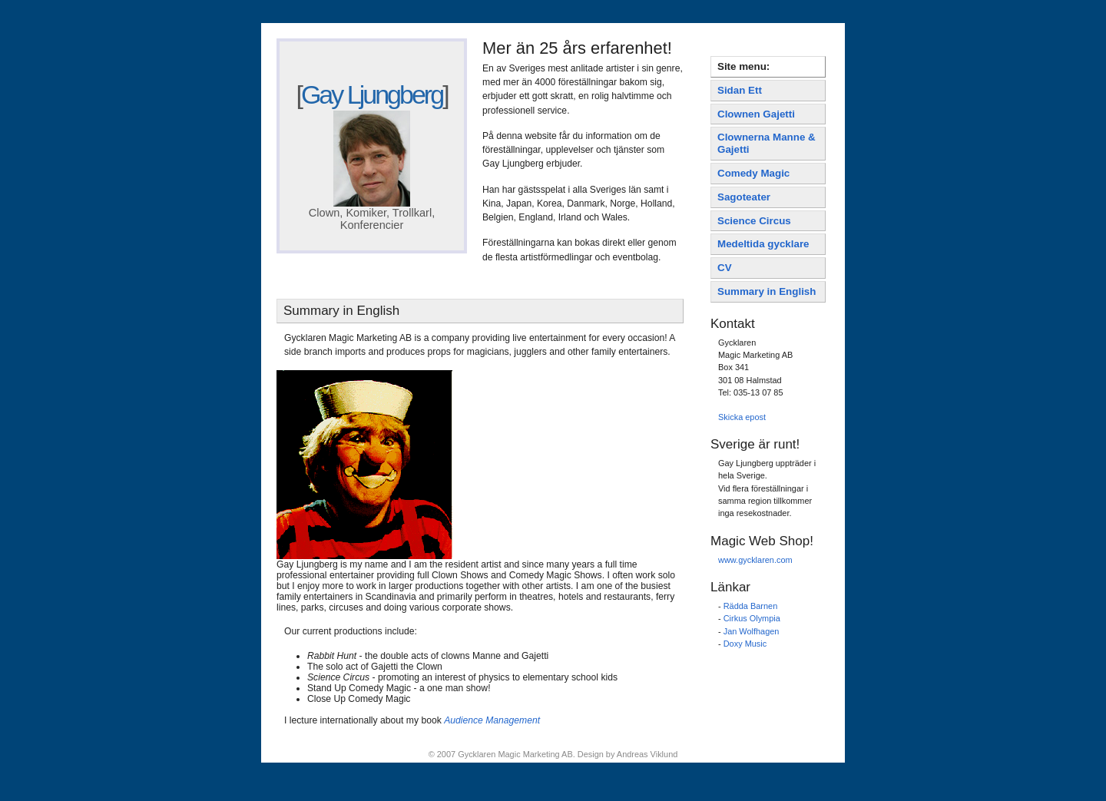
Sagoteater (743, 197)
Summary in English (766, 291)
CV (724, 267)
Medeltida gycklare (763, 244)
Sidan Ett (739, 90)
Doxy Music (745, 643)
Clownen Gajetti (756, 114)
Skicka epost (742, 417)
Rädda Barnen (751, 606)
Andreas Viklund (647, 754)
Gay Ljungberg (371, 94)
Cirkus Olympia (752, 618)
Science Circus (754, 221)
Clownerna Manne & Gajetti (766, 143)
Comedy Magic (753, 173)
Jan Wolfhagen (752, 631)
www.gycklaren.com (755, 559)
